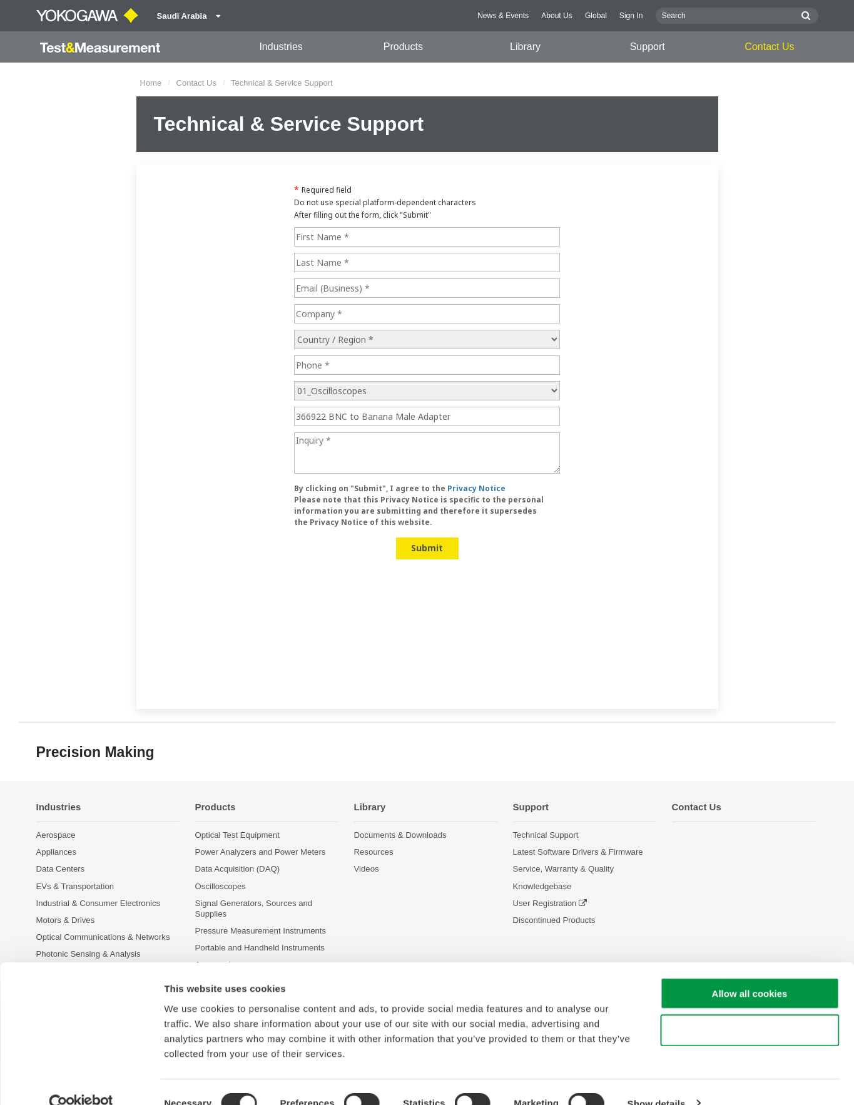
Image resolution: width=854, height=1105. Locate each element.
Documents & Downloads (400, 835)
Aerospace (56, 835)
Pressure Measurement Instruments (261, 931)
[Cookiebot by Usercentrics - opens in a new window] (81, 1080)
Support (647, 46)
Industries (280, 46)
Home (151, 83)
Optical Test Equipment (237, 835)
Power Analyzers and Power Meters (260, 852)
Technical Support (546, 835)
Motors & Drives (65, 920)
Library (525, 46)
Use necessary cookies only (749, 1007)
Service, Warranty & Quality (563, 869)
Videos (366, 869)
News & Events (503, 15)
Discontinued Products (554, 920)
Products (403, 46)
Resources (374, 852)
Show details (657, 1080)
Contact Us (769, 46)
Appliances (56, 852)
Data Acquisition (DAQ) (237, 869)
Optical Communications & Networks (103, 937)
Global (596, 15)
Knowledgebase (542, 886)
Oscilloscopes (220, 886)
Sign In (631, 15)
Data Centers (60, 869)
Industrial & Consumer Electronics (98, 903)
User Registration (545, 903)
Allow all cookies (750, 970)
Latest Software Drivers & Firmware (578, 852)
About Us (556, 15)
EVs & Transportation (75, 886)
